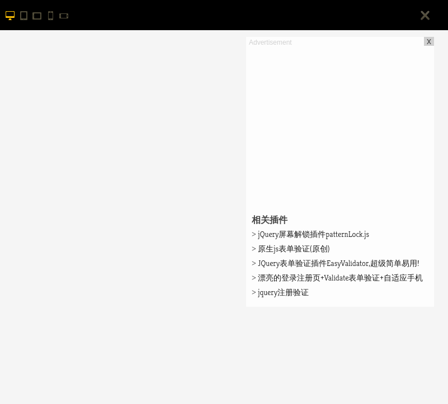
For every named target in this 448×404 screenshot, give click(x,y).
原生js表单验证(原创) (290, 249)
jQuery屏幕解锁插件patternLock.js (310, 234)
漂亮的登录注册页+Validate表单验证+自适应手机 (337, 278)
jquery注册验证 (280, 292)
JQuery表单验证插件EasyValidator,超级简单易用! (335, 263)
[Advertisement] (340, 126)
